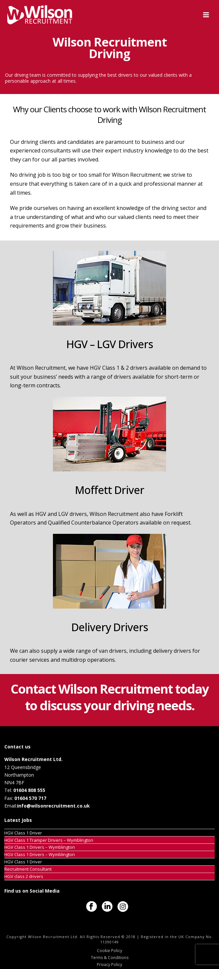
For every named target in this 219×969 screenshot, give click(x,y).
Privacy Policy (109, 964)
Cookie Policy (109, 950)
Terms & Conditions (109, 957)
